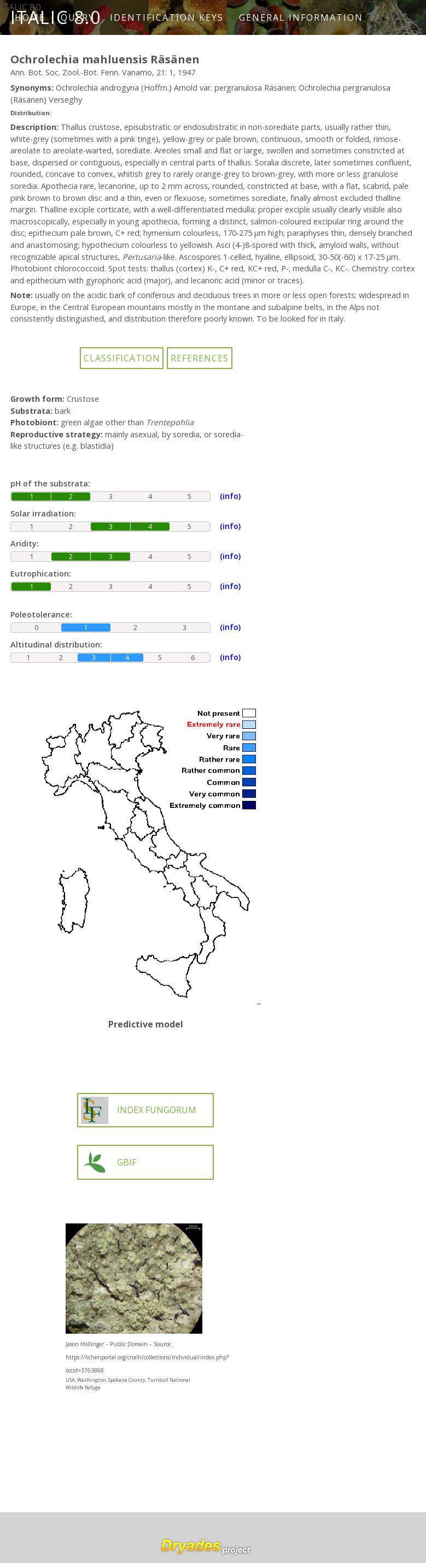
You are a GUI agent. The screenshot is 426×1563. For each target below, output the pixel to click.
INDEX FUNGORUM (138, 1110)
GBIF (108, 1162)
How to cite (54, 52)
